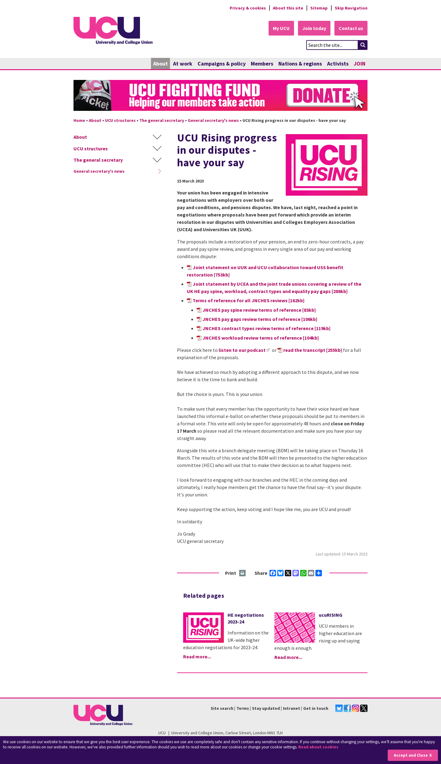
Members (262, 63)
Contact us (351, 28)
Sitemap (319, 8)
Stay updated (266, 708)
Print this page (243, 573)
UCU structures (120, 120)
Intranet (291, 708)
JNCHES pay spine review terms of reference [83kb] (259, 310)
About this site (288, 8)
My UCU (281, 28)
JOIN (359, 63)
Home (79, 120)
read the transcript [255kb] (312, 350)
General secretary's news (213, 120)
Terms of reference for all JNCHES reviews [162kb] (248, 300)
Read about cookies (318, 747)
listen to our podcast (242, 350)
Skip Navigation (351, 8)
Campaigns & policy (222, 63)
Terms (242, 708)
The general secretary (161, 120)
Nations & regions (300, 63)
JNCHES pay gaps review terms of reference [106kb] (259, 319)
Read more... (197, 656)
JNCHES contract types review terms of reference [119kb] (266, 328)
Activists (338, 63)
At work (182, 63)
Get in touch (315, 708)
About (160, 63)
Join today (314, 28)
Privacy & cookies (248, 8)
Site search (222, 708)
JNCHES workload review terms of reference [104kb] (260, 338)
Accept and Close (411, 755)
